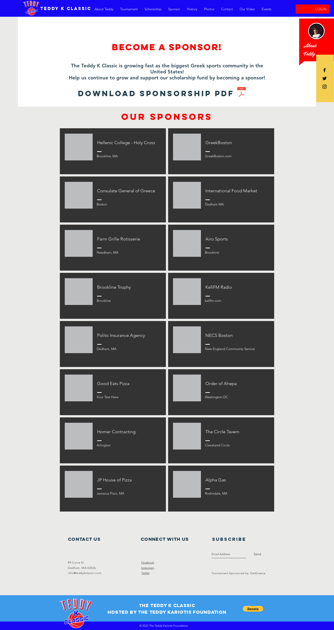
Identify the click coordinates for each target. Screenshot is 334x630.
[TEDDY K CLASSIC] (65, 8)
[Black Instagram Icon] (324, 86)
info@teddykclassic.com (84, 573)
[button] (253, 609)
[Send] (257, 554)
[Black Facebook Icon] (324, 70)
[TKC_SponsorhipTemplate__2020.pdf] (241, 93)
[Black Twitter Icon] (324, 78)
